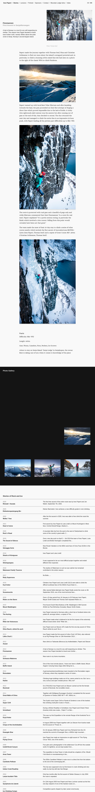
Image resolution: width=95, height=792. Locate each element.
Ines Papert (7, 3)
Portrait (30, 3)
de (88, 3)
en (91, 3)
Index (69, 3)
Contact (46, 3)
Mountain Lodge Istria (58, 3)
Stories (15, 3)
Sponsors (38, 3)
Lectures (23, 3)
